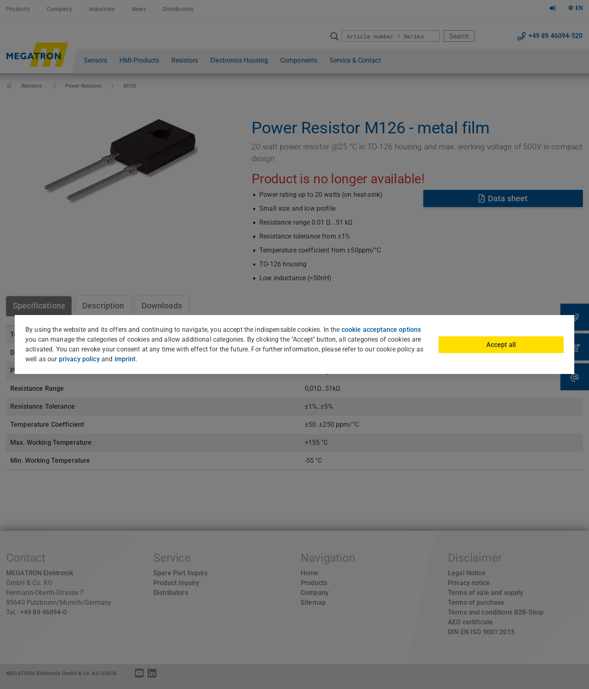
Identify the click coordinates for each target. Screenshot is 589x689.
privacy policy (79, 359)
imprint (125, 359)
